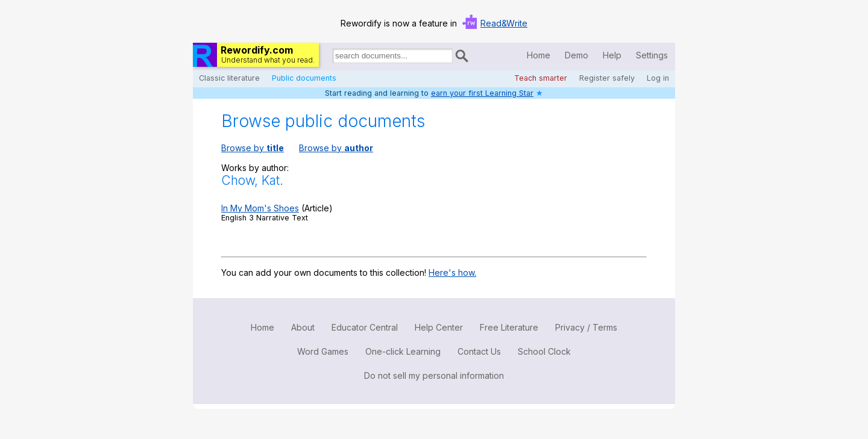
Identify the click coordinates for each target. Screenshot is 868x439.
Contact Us (479, 351)
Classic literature (229, 78)
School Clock (544, 351)
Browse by (252, 148)
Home (538, 55)
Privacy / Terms (586, 327)
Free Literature (509, 327)
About (303, 327)
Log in (658, 78)
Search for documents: (331, 57)
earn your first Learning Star (482, 93)
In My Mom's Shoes (260, 208)
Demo (576, 55)
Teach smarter (540, 78)
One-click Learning (403, 351)
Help (612, 55)
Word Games (322, 351)
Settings (652, 55)
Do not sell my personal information (434, 375)
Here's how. (452, 272)
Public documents (304, 78)
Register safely (607, 78)
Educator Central (365, 327)
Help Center (439, 327)
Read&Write (503, 23)
